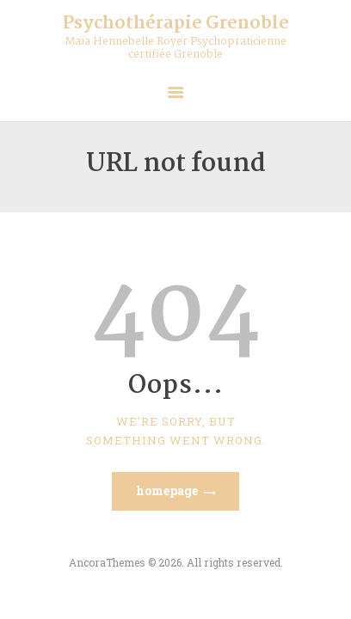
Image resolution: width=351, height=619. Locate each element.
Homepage (167, 490)
